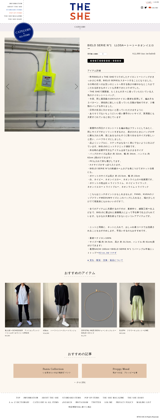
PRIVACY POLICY (124, 402)
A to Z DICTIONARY (19, 402)
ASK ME (154, 8)
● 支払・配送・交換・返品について (105, 260)
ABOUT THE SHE (14, 7)
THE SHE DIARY (15, 19)
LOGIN (156, 2)
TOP (18, 398)
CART (149, 2)
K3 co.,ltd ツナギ (108, 253)
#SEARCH (67, 402)
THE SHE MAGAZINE (13, 16)
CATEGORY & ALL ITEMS (46, 402)
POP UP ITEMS (15, 13)
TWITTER (146, 7)
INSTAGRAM (142, 7)
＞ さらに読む (80, 382)
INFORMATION (15, 4)
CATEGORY (80, 27)
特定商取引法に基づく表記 (80, 407)
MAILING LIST (144, 402)
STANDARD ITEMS (14, 10)
